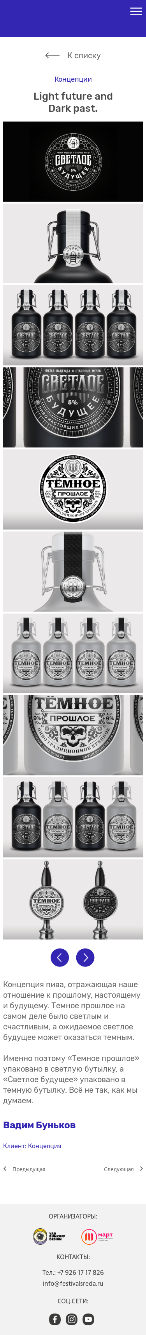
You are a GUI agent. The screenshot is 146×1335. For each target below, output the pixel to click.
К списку (84, 55)
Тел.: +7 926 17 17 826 (73, 1272)
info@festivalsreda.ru (73, 1283)
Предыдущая (29, 1169)
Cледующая (119, 1169)
